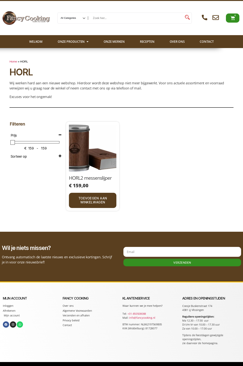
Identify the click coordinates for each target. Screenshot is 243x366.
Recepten (147, 42)
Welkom (35, 42)
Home (13, 61)
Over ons (177, 42)
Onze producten (73, 41)
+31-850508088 (137, 313)
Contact (207, 42)
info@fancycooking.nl (142, 317)
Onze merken (114, 42)
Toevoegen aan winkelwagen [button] (92, 200)
